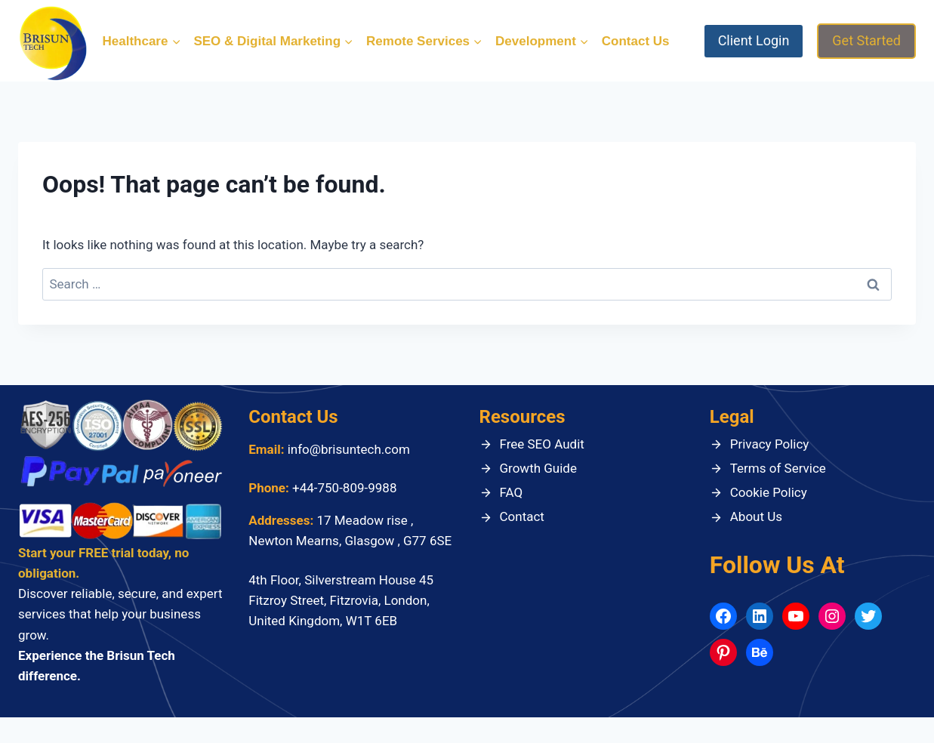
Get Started (866, 40)
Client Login (754, 40)
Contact (522, 516)
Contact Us (636, 41)
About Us (756, 516)
